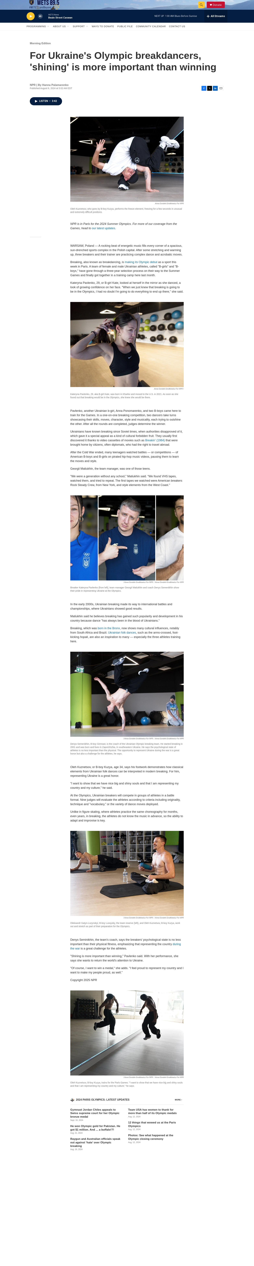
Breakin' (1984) (155, 447)
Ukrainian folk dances (122, 640)
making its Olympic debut (141, 269)
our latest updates (103, 235)
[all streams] (215, 23)
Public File (125, 33)
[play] (30, 23)
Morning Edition (40, 50)
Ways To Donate (103, 33)
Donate (219, 8)
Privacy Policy (188, 1224)
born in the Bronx (109, 635)
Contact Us (177, 33)
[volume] (40, 23)
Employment (102, 1231)
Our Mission (102, 1224)
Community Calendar (151, 33)
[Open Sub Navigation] (48, 33)
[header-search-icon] (203, 8)
